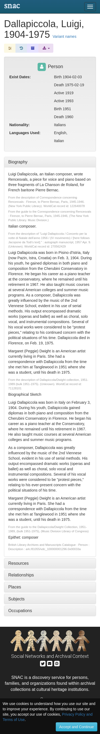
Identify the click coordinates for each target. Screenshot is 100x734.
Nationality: (19, 125)
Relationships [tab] (21, 575)
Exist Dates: (20, 77)
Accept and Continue (76, 727)
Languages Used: (25, 133)
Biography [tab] (17, 162)
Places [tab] (14, 587)
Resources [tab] (18, 563)
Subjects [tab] (16, 599)
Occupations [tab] (20, 610)
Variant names (64, 36)
